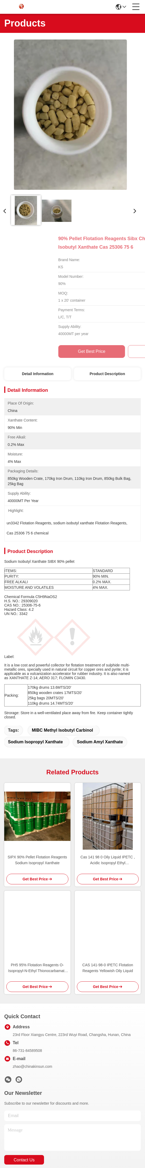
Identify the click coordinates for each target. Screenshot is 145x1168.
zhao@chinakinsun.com (32, 1028)
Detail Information (38, 374)
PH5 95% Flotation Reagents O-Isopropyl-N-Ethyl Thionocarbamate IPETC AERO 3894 (37, 929)
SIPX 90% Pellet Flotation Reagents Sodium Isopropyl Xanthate (37, 821)
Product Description (107, 374)
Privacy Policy (21, 1144)
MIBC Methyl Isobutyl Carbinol (62, 691)
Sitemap (44, 1144)
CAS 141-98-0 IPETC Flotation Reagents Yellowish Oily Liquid (107, 929)
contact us (24, 1121)
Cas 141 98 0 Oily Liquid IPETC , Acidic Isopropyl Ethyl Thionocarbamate (108, 821)
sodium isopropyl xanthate (35, 703)
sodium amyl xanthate (100, 703)
